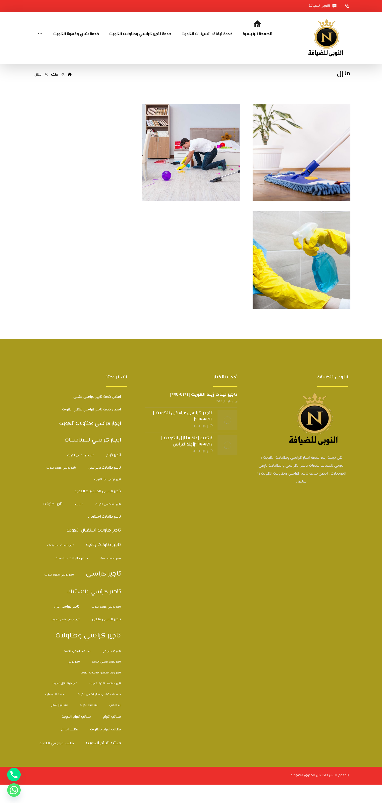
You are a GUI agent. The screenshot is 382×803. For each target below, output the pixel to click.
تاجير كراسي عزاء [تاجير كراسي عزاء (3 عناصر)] (66, 625)
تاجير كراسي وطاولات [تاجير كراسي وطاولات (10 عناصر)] (88, 654)
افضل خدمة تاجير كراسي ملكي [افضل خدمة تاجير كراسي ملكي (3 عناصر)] (97, 415)
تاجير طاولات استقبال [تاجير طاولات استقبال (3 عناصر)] (104, 535)
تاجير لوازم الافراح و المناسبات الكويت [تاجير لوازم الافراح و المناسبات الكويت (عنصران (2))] (101, 691)
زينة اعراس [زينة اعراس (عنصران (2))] (115, 723)
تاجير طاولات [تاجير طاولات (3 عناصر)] (52, 523)
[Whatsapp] (14, 790)
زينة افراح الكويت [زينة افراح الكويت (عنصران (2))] (88, 723)
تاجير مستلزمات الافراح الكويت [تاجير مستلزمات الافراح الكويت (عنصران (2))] (105, 702)
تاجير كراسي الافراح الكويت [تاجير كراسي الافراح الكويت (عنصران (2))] (59, 593)
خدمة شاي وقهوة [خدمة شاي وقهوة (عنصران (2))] (55, 713)
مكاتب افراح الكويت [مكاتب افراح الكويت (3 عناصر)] (76, 735)
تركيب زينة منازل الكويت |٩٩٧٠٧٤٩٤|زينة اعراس (187, 459)
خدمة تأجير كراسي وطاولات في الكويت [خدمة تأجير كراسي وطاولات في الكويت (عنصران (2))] (99, 713)
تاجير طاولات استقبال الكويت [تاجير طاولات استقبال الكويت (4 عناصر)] (93, 548)
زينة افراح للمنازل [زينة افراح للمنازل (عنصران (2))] (59, 723)
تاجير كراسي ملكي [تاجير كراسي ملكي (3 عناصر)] (106, 638)
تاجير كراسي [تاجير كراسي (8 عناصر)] (103, 592)
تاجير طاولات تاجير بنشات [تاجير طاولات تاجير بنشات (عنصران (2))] (60, 564)
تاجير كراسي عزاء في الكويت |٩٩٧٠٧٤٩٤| (183, 434)
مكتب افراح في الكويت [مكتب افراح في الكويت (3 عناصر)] (57, 762)
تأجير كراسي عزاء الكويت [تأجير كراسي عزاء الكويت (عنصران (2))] (107, 498)
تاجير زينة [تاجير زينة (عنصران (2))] (78, 523)
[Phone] (14, 774)
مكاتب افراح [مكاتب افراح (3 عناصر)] (112, 735)
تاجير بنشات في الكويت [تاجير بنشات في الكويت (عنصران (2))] (108, 523)
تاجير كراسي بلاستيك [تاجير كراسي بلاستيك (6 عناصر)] (94, 610)
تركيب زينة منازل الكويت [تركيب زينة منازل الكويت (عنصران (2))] (65, 702)
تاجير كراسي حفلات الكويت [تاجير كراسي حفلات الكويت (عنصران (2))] (106, 625)
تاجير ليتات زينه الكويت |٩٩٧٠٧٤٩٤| (203, 413)
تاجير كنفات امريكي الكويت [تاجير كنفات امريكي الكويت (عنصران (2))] (106, 680)
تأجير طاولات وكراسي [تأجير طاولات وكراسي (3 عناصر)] (104, 486)
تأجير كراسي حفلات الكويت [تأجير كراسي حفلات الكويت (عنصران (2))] (61, 487)
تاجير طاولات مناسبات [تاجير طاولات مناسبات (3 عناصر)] (71, 577)
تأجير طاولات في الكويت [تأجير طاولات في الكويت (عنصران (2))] (80, 474)
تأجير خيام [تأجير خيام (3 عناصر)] (113, 473)
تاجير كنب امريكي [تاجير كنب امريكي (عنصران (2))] (112, 670)
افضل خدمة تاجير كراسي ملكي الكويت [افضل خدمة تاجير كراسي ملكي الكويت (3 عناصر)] (91, 428)
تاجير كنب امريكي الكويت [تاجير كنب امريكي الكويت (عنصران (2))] (77, 670)
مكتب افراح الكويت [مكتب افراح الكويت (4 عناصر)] (103, 761)
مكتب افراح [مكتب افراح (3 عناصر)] (69, 748)
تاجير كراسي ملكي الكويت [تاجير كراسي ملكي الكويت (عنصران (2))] (66, 638)
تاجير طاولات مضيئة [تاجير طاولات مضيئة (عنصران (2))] (110, 577)
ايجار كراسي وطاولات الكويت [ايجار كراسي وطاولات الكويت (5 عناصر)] (90, 442)
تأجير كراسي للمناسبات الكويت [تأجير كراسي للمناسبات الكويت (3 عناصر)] (98, 510)
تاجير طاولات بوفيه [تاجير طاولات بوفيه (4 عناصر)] (103, 563)
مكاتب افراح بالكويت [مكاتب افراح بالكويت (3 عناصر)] (105, 748)
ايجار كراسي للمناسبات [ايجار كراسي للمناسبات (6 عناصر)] (93, 458)
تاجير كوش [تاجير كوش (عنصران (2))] (74, 680)
